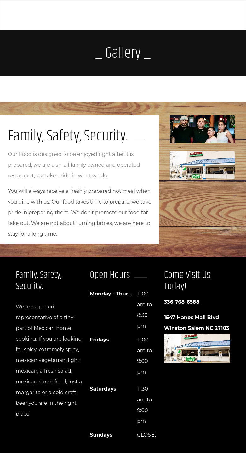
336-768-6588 (182, 302)
